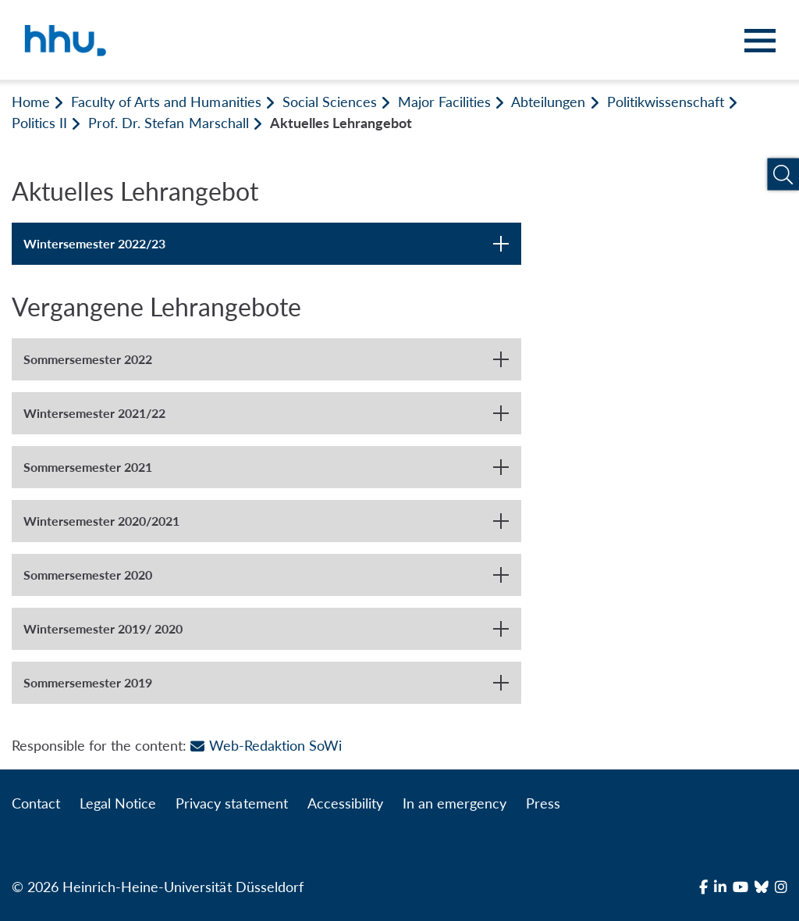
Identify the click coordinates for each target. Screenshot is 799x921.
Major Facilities (444, 101)
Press (543, 803)
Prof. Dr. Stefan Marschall (168, 122)
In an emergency (454, 803)
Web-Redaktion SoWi (265, 745)
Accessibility (345, 803)
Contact (36, 803)
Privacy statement (231, 803)
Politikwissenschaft (665, 101)
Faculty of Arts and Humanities (166, 101)
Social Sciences (329, 101)
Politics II (39, 122)
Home (31, 101)
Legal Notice (118, 803)
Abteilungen (548, 101)
